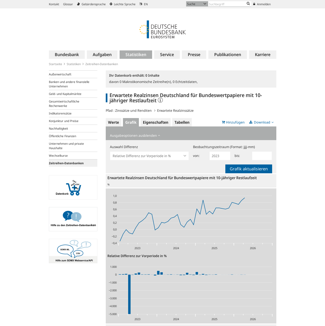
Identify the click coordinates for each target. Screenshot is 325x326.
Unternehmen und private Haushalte (66, 146)
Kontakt (54, 4)
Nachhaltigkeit (58, 128)
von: (196, 155)
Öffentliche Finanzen (62, 136)
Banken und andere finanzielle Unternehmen (69, 84)
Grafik (131, 122)
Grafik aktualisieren (249, 169)
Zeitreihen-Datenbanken (101, 64)
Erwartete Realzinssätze (175, 110)
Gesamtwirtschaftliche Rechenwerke (64, 103)
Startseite (55, 64)
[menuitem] (67, 54)
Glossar (68, 4)
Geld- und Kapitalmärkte (65, 94)
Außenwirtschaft (60, 74)
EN (144, 4)
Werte (113, 122)
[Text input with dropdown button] (229, 4)
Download (262, 122)
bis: (237, 155)
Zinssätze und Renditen (133, 110)
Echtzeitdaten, (185, 81)
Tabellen (182, 122)
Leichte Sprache (123, 4)
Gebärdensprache (91, 4)
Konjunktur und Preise (63, 121)
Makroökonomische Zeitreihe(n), (146, 81)
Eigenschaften (155, 122)
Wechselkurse (58, 156)
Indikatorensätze (60, 113)
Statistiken (74, 64)
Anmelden (262, 4)
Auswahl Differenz (124, 147)
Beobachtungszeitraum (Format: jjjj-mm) (224, 147)
